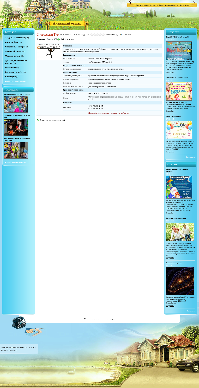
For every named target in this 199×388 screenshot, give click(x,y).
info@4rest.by (12, 350)
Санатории (10, 76)
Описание (40, 39)
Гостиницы (10, 67)
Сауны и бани (11, 42)
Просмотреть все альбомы (15, 162)
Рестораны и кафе (13, 72)
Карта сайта (184, 5)
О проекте (154, 5)
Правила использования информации (99, 319)
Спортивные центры (15, 46)
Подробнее (170, 72)
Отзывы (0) (51, 39)
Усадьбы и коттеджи (15, 37)
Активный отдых (67, 23)
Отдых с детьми (12, 56)
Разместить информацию (168, 5)
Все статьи (191, 311)
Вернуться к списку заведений (50, 120)
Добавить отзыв (65, 39)
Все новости (190, 157)
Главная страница (142, 5)
